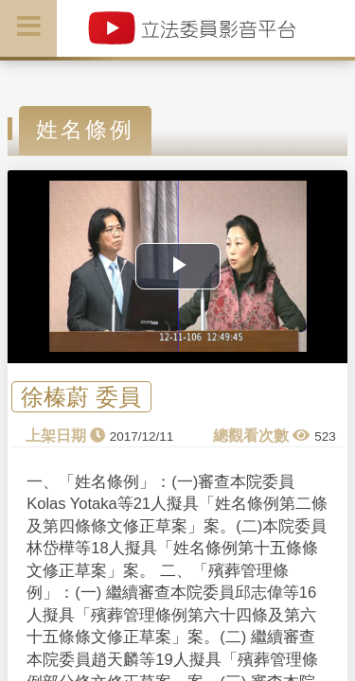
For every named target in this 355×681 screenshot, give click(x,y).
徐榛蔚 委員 (81, 397)
